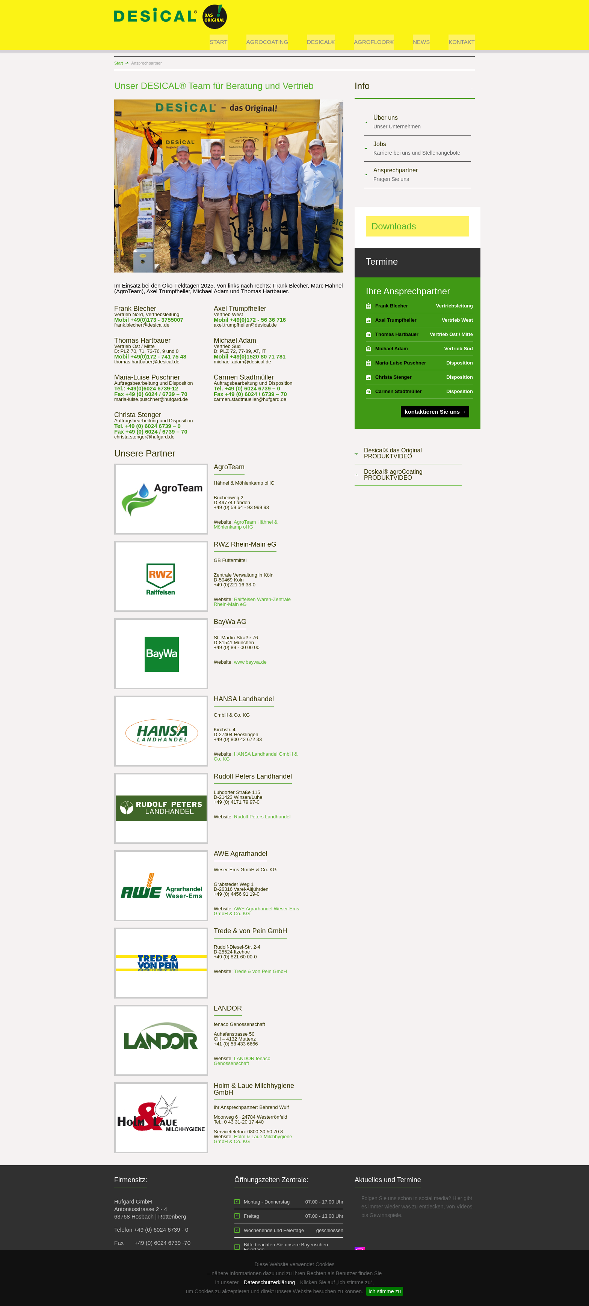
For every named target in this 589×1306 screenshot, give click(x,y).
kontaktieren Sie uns (432, 411)
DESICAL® (321, 42)
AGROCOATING (267, 42)
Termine (382, 261)
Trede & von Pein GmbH (260, 971)
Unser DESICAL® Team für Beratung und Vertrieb (214, 86)
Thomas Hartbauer (396, 334)
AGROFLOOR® (374, 42)
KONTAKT (462, 42)
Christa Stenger (393, 377)
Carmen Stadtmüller (398, 391)
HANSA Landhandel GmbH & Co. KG (256, 756)
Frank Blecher (391, 305)
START (219, 42)
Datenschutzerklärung (269, 1282)
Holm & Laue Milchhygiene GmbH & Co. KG (253, 1139)
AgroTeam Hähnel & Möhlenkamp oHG (246, 524)
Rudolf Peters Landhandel (261, 816)
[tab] (415, 90)
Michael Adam (391, 348)
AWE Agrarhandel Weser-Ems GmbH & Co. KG (256, 911)
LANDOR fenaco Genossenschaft (242, 1061)
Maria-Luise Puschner (400, 362)
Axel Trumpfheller (396, 320)
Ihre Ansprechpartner (408, 291)
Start (118, 63)
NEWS (421, 42)
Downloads (394, 226)
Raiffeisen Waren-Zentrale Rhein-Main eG (252, 602)
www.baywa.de (249, 662)
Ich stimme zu (385, 1291)
